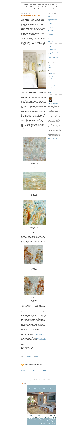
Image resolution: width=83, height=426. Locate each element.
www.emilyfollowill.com (42, 339)
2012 (50, 68)
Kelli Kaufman (50, 20)
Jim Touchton (50, 37)
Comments (25, 383)
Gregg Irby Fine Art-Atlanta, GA (53, 46)
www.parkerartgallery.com (26, 114)
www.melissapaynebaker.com (40, 335)
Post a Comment (24, 368)
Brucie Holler (50, 41)
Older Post (44, 370)
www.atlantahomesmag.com (40, 337)
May (51, 87)
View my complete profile (53, 138)
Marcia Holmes (50, 30)
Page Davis (50, 16)
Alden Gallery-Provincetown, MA (53, 52)
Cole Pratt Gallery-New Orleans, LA (54, 57)
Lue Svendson (50, 33)
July (51, 78)
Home (34, 370)
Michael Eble (50, 26)
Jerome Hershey (50, 38)
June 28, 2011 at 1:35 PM (29, 366)
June (51, 79)
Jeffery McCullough (53, 103)
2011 (50, 70)
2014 (50, 65)
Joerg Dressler (50, 35)
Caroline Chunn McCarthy (52, 19)
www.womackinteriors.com (40, 338)
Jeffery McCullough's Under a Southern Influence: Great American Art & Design (41, 7)
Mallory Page (50, 24)
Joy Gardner (50, 23)
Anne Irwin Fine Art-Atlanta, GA (53, 50)
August (51, 76)
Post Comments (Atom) (29, 372)
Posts (24, 381)
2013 (50, 67)
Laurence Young (50, 15)
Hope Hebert (50, 40)
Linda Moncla (50, 17)
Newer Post (23, 370)
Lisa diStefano (50, 34)
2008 (50, 92)
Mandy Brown (50, 31)
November (52, 73)
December (52, 71)
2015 (50, 64)
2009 (50, 90)
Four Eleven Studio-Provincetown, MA (54, 56)
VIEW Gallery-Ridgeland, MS (53, 49)
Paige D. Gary (26, 362)
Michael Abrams (50, 27)
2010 (50, 89)
